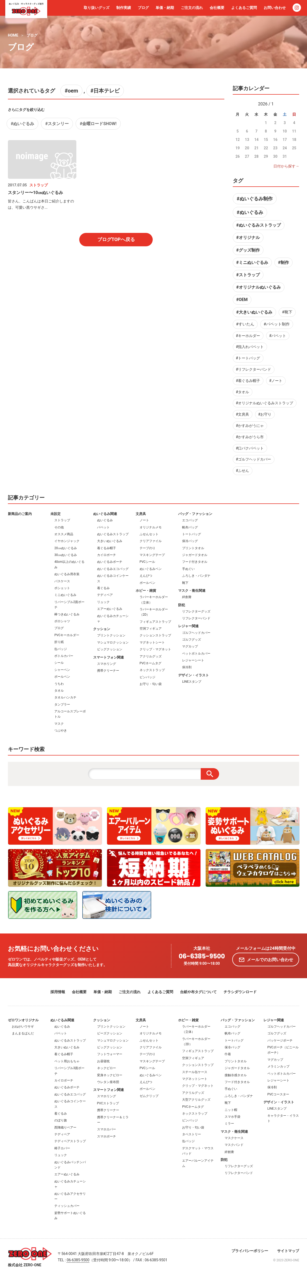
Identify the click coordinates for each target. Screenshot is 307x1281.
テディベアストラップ (70, 1141)
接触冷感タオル (236, 1075)
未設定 (55, 514)
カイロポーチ (106, 555)
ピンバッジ (147, 677)
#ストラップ (248, 274)
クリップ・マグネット (155, 649)
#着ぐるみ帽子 (248, 381)
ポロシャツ (62, 621)
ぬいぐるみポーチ (109, 562)
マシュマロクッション (113, 642)
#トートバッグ (248, 358)
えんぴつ (146, 576)
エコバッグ (190, 520)
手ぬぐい (188, 569)
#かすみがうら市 (250, 437)
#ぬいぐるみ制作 (255, 198)
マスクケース (234, 1138)
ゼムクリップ (149, 1096)
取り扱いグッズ (96, 8)
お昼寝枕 (103, 1061)
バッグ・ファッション (195, 514)
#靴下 (287, 312)
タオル (59, 690)
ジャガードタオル (194, 555)
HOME (13, 35)
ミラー (229, 1123)
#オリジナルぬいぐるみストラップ (264, 403)
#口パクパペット (250, 448)
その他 (59, 527)
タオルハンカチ (65, 697)
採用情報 (57, 992)
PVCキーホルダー (66, 635)
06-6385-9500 (202, 956)
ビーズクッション (109, 1033)
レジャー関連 (188, 626)
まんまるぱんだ (23, 1033)
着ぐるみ (103, 588)
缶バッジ (60, 649)
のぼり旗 (60, 1120)
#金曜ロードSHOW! (98, 123)
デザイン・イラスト (193, 675)
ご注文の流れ (192, 8)
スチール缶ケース (194, 1072)
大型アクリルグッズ (196, 1099)
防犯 (181, 605)
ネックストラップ (152, 670)
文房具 (141, 514)
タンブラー (62, 704)
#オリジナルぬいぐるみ (258, 287)
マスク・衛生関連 (191, 591)
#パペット (277, 336)
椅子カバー (62, 1148)
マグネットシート (152, 642)
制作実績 (123, 8)
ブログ (143, 8)
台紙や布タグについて (198, 992)
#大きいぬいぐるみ (254, 312)
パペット (103, 527)
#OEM (242, 299)
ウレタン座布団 (108, 1082)
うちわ (59, 684)
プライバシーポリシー (249, 1251)
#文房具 (242, 414)
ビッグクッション (109, 649)
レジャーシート (193, 660)
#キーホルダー (248, 336)
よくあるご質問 (244, 8)
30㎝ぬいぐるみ (65, 555)
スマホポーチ (106, 1136)
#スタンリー (56, 123)
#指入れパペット (250, 347)
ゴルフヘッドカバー (196, 633)
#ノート (276, 381)
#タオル (242, 392)
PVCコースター (278, 1094)
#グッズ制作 (248, 250)
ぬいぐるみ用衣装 (67, 574)
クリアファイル (151, 541)
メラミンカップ (278, 1066)
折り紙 (59, 642)
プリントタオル (193, 548)
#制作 (283, 262)
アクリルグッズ (151, 656)
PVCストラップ (108, 1103)
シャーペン (62, 670)
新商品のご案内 (20, 514)
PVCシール (147, 562)
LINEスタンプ (191, 681)
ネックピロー (106, 1068)
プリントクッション (111, 635)
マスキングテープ (152, 555)
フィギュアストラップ (155, 622)
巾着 (228, 1054)
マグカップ (190, 646)
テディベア (105, 595)
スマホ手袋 (232, 1117)
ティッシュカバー (67, 1206)
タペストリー (191, 1134)
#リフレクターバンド (253, 369)
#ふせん (242, 470)
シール (59, 663)
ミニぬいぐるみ (65, 595)
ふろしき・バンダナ (196, 576)
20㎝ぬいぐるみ (65, 548)
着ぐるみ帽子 (106, 548)
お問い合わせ (275, 8)
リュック (103, 602)
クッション (101, 629)
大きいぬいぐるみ (109, 541)
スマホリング (106, 664)
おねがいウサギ (23, 1026)
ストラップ (62, 520)
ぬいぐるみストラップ (113, 534)
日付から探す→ (286, 166)
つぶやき (60, 730)
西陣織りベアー (65, 1127)
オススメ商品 (63, 534)
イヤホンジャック (67, 541)
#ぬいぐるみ (22, 123)
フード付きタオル (194, 562)
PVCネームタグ (150, 663)
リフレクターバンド (196, 618)
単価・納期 (165, 8)
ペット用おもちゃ (67, 1061)
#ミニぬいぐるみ (252, 262)
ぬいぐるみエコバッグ (113, 569)
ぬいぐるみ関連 (105, 514)
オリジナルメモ (151, 527)
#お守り (265, 414)
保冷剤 (187, 667)
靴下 (185, 583)
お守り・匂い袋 (151, 684)
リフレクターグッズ (196, 611)
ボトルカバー (63, 656)
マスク (59, 724)
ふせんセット (149, 534)
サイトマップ (288, 1251)
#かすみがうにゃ (250, 425)
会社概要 (217, 8)
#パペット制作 (277, 324)
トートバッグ (191, 534)
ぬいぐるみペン (151, 569)
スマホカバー (106, 1129)
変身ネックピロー (109, 1075)
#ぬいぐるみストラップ (258, 225)
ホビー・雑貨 (146, 591)
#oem (71, 91)
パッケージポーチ (280, 1040)
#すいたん (245, 324)
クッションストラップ (155, 635)
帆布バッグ (190, 527)
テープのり (147, 548)
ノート (144, 520)
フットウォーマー (109, 1054)
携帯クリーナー (108, 670)
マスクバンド (234, 1145)
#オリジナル (248, 237)
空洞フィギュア (151, 628)
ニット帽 (231, 1110)
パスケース (62, 581)
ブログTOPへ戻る (116, 239)
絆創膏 (187, 597)
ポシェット (62, 588)
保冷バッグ (190, 541)
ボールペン (62, 676)
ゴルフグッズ (191, 639)
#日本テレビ (105, 91)
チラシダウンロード (240, 992)
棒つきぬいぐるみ (67, 614)
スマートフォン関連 (108, 657)
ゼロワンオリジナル (23, 1020)
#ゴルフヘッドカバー (253, 459)
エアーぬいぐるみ (109, 609)
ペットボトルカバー (196, 653)
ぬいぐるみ (105, 520)
